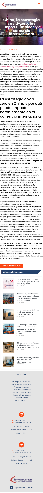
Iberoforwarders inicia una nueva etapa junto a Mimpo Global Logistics (28, 281)
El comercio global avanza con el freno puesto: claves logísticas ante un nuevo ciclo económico (28, 297)
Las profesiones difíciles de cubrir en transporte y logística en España (28, 312)
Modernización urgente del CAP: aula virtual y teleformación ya (28, 359)
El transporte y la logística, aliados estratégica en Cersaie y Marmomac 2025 (28, 345)
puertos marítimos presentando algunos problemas (18, 65)
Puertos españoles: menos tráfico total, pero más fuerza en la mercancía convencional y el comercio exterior (28, 329)
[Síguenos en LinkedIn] (11, 487)
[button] (39, 4)
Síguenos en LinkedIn (24, 487)
